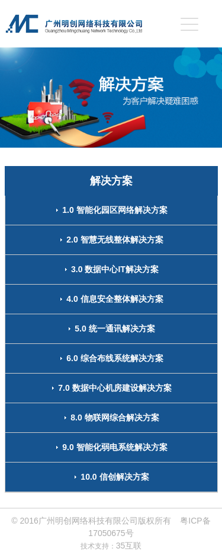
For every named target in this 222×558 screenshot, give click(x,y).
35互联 (129, 545)
